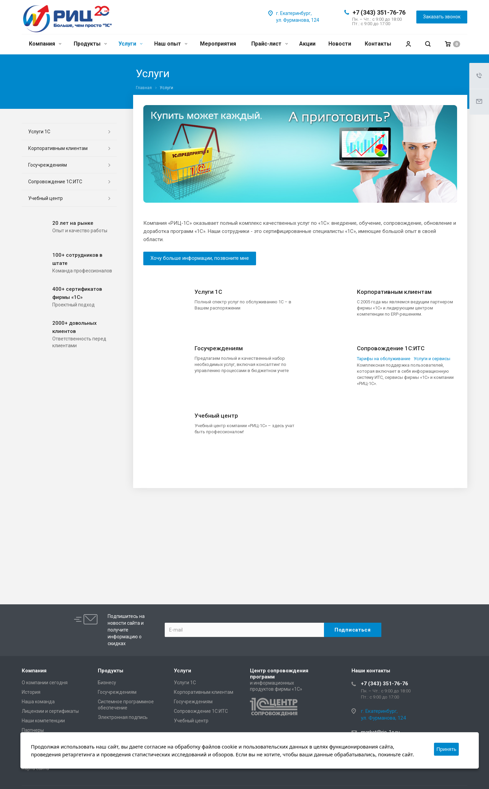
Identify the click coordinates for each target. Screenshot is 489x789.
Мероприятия (218, 43)
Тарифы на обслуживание (383, 358)
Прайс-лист (269, 43)
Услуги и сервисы (432, 358)
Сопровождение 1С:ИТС (390, 348)
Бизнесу (107, 682)
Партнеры (33, 730)
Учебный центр (216, 415)
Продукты (90, 43)
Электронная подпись (123, 717)
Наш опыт (170, 43)
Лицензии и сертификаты (50, 711)
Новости (339, 43)
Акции (307, 43)
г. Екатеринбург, (294, 13)
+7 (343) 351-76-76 (378, 12)
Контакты (378, 43)
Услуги (131, 43)
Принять (446, 749)
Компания (45, 43)
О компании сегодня (45, 682)
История (31, 692)
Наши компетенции (43, 720)
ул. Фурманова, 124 (297, 20)
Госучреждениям (219, 348)
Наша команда (38, 701)
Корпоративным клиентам (394, 291)
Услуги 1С (208, 291)
